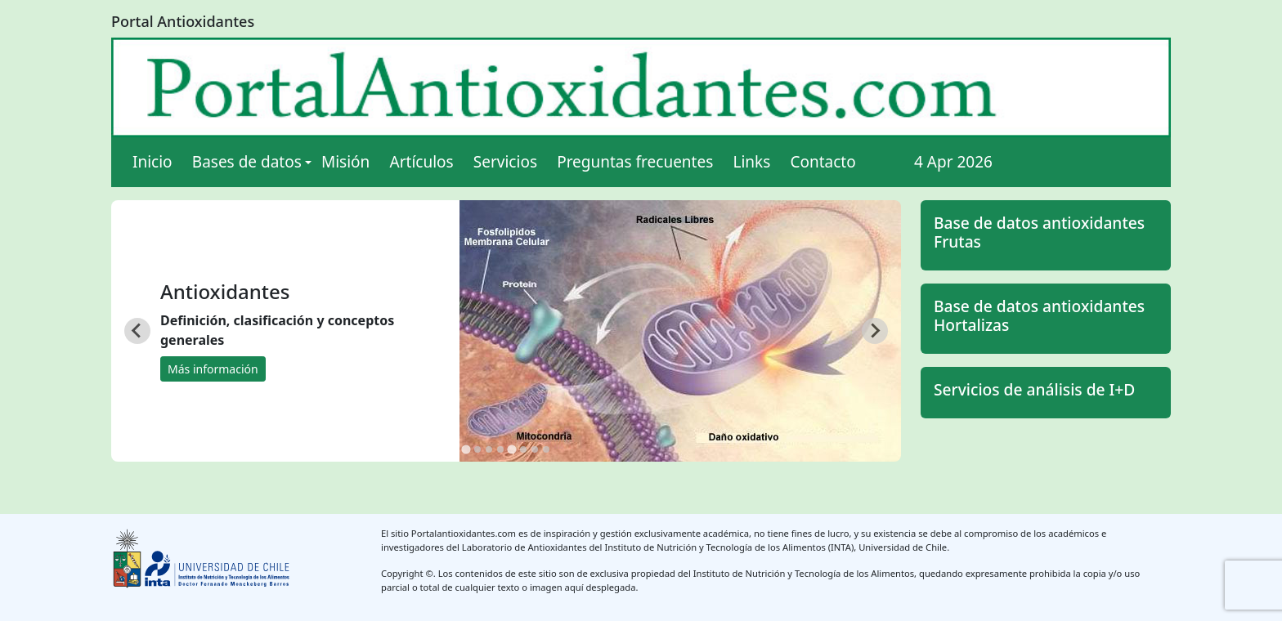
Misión (345, 161)
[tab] (465, 449)
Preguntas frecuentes (635, 161)
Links (751, 161)
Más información (213, 369)
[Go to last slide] (137, 331)
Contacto (822, 161)
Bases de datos (247, 161)
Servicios (505, 161)
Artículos (422, 161)
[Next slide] (875, 331)
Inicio (152, 161)
